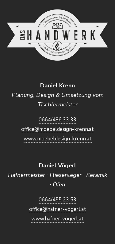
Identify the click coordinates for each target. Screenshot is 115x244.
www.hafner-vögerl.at (57, 218)
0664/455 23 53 (57, 199)
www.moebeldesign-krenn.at (58, 138)
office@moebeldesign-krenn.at (57, 129)
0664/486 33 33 (57, 119)
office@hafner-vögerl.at (57, 209)
